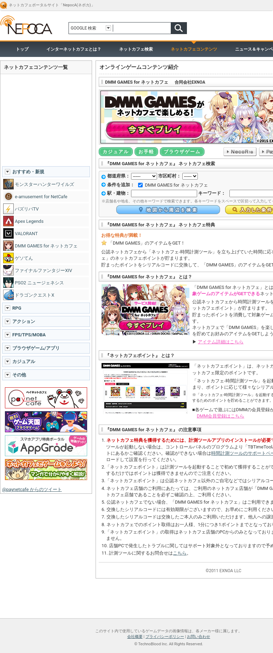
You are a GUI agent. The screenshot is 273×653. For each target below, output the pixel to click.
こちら (180, 553)
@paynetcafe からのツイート (32, 489)
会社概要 (135, 636)
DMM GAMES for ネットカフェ (176, 185)
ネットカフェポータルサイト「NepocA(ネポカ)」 (52, 5)
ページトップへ (136, 616)
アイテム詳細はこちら (220, 341)
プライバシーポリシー (164, 636)
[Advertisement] (46, 120)
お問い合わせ (198, 636)
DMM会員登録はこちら (220, 416)
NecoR (239, 151)
